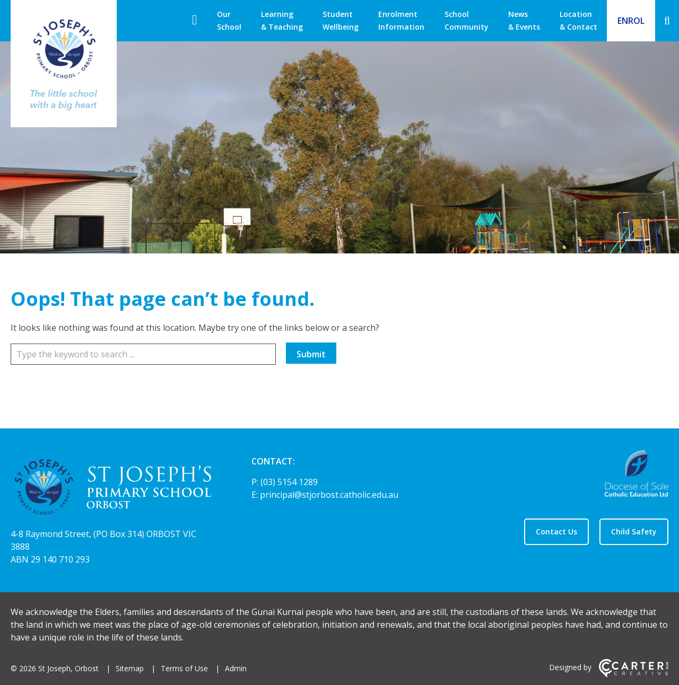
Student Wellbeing (341, 20)
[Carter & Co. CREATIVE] (633, 675)
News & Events (524, 20)
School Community (467, 20)
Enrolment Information (401, 20)
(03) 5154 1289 (289, 482)
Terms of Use (184, 668)
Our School (229, 20)
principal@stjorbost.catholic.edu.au (329, 494)
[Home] (112, 488)
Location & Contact (578, 20)
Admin (236, 668)
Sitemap (130, 668)
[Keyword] (143, 354)
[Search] (667, 20)
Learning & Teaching (282, 20)
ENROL (631, 21)
